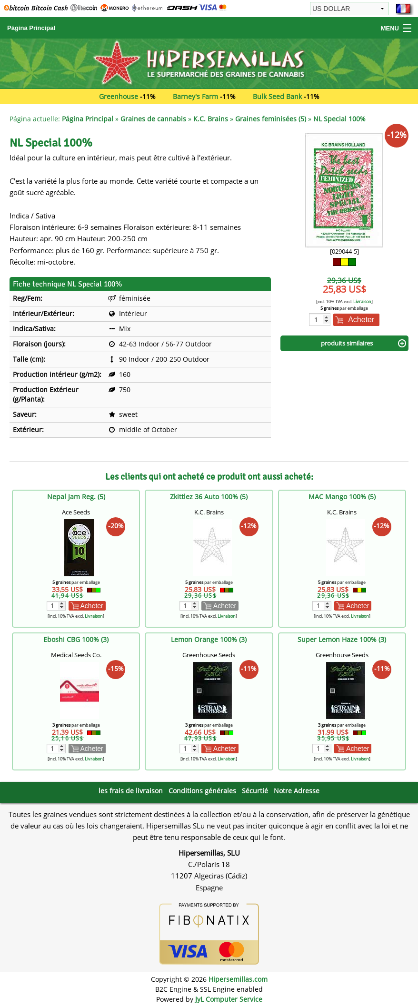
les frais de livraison (131, 790)
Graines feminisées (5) (270, 118)
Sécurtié (255, 790)
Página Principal (31, 27)
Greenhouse (118, 96)
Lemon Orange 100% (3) (209, 639)
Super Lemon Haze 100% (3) (342, 639)
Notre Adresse (296, 790)
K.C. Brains (210, 118)
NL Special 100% (339, 118)
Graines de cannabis (153, 118)
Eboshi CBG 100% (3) (76, 639)
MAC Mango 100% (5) (342, 496)
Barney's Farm (195, 96)
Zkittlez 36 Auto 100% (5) (209, 496)
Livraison (362, 301)
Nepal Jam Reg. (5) (76, 496)
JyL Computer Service (228, 999)
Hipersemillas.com (238, 979)
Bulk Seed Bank (277, 96)
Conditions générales (202, 790)
